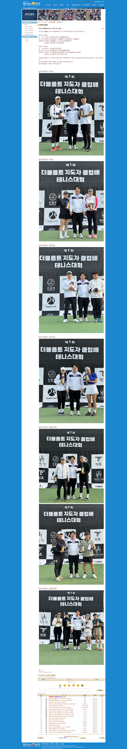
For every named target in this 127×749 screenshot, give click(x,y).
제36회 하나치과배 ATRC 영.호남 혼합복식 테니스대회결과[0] (62, 703)
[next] (77, 736)
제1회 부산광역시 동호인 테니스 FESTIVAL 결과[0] (60, 707)
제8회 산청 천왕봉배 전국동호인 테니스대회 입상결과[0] (61, 709)
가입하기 (27, 40)
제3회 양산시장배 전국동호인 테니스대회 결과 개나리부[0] (61, 714)
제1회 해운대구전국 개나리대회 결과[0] (57, 723)
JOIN (92, 1)
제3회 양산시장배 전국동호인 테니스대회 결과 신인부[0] (61, 712)
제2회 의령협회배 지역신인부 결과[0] (57, 728)
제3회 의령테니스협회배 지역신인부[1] (57, 718)
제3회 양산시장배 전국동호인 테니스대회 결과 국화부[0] (61, 711)
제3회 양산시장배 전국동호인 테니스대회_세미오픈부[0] (61, 716)
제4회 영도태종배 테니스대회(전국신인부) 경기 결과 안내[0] (62, 730)
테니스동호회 (44, 22)
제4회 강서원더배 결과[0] (54, 725)
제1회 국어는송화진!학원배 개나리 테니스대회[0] (59, 727)
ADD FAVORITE (98, 1)
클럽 (39, 22)
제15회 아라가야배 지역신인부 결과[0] (57, 702)
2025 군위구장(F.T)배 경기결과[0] (56, 719)
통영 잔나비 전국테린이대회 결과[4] (57, 721)
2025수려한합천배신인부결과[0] (56, 705)
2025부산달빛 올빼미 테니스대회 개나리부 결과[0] (60, 698)
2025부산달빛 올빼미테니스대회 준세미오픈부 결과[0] (61, 700)
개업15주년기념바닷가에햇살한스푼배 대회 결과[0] (60, 732)
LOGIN (88, 1)
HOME (84, 1)
